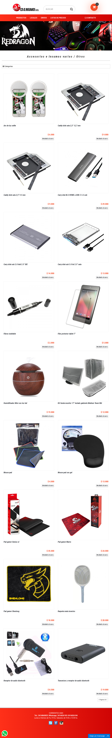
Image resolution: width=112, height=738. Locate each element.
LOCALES (33, 18)
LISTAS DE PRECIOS (58, 18)
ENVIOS (44, 18)
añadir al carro (47, 138)
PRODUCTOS (21, 18)
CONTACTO (90, 18)
